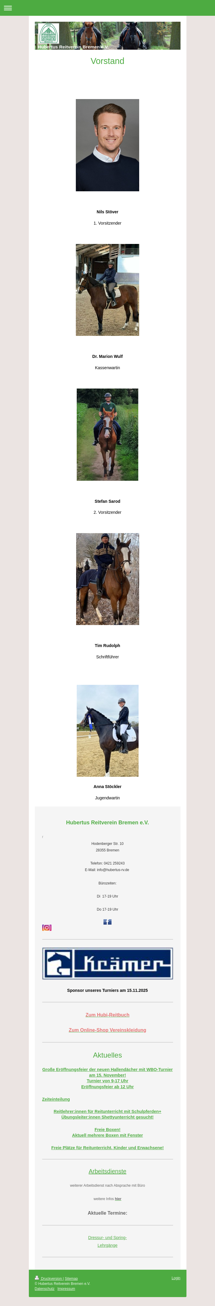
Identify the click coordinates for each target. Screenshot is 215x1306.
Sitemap (71, 1279)
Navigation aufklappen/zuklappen (107, 7)
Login (176, 1278)
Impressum (66, 1289)
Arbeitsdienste (107, 1171)
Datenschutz (45, 1289)
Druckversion (49, 1279)
